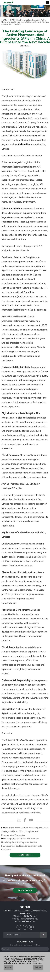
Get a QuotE (25, 890)
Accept (8, 967)
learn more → (25, 855)
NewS (12, 20)
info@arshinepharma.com (27, 919)
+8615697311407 (30, 916)
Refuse (38, 967)
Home (4, 20)
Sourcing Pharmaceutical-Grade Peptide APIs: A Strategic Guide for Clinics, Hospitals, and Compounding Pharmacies (24, 831)
